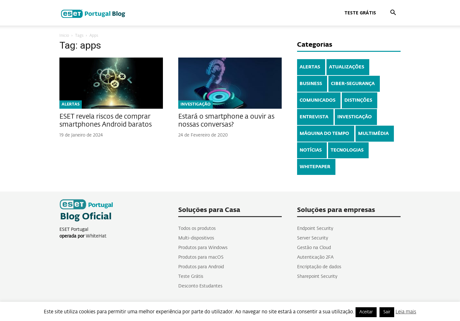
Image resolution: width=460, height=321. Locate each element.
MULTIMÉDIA (373, 133)
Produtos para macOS (201, 257)
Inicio (64, 36)
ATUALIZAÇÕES (346, 67)
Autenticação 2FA (315, 257)
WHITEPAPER (315, 167)
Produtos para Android (201, 267)
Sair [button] (386, 312)
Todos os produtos (197, 228)
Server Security (312, 238)
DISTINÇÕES (358, 100)
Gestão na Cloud (314, 248)
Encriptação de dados (319, 267)
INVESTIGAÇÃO (195, 104)
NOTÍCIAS (311, 150)
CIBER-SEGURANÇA (353, 84)
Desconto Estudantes (200, 286)
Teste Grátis (360, 13)
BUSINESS (311, 84)
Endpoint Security (315, 228)
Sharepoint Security (317, 276)
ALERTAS (71, 104)
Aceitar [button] (366, 312)
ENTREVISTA (314, 117)
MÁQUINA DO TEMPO (324, 133)
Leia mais (405, 311)
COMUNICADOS (317, 100)
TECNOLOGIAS (347, 150)
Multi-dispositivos (196, 238)
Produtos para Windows (202, 248)
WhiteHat (96, 236)
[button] (393, 13)
